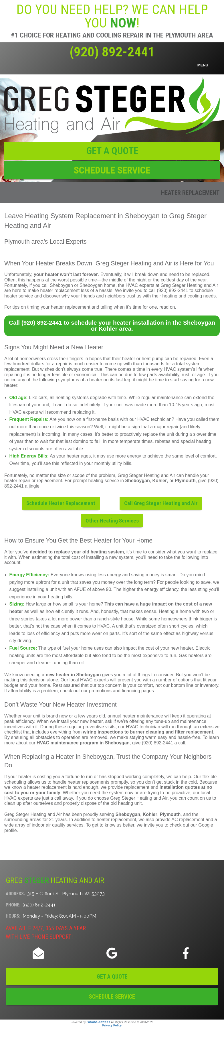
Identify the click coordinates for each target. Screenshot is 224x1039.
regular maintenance (162, 397)
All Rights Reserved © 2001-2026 (132, 1022)
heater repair (17, 480)
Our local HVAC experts (85, 679)
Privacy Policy (112, 1025)
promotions (100, 690)
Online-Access (98, 1022)
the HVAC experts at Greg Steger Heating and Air (168, 285)
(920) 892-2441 (112, 52)
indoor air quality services (58, 825)
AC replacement (187, 819)
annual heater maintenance (135, 715)
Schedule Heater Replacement (60, 503)
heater (128, 358)
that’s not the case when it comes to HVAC (66, 626)
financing (131, 690)
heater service (18, 295)
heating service (103, 480)
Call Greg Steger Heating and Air (161, 503)
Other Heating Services (112, 520)
